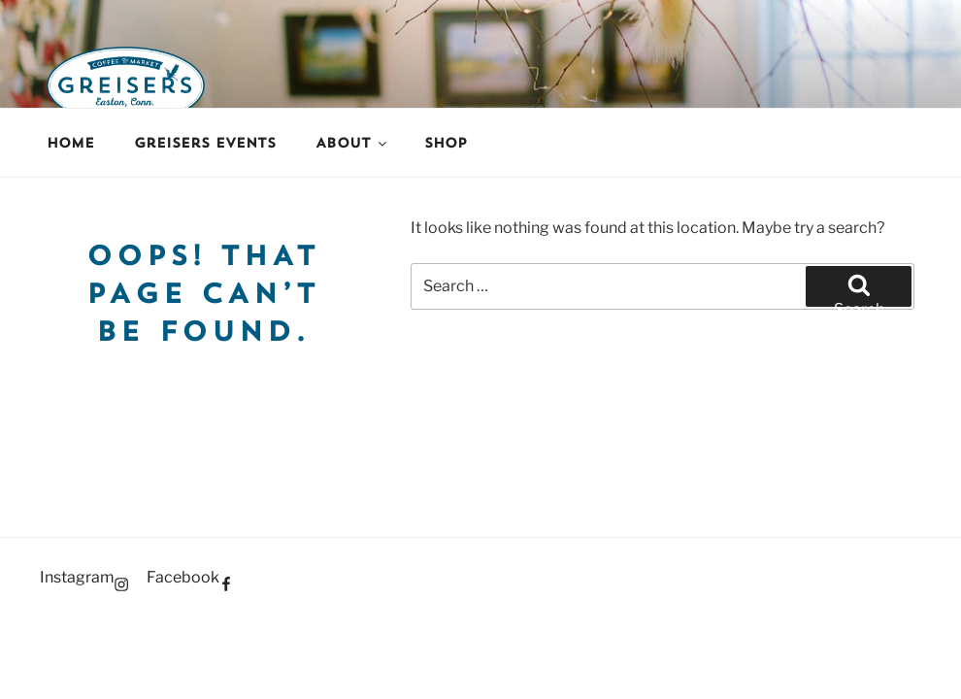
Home (70, 142)
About (352, 142)
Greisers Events (205, 142)
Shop (445, 142)
